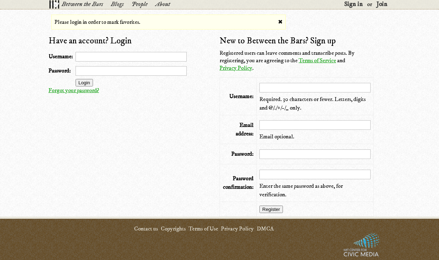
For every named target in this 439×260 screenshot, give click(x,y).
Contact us (146, 228)
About (162, 4)
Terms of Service (317, 60)
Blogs (117, 4)
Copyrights (173, 228)
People (139, 4)
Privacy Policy (236, 67)
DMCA (265, 228)
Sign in (353, 4)
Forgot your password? (73, 90)
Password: (59, 70)
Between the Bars (82, 4)
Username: (60, 56)
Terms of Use (203, 228)
